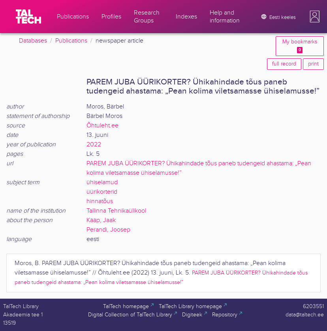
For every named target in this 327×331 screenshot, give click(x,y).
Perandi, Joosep (108, 230)
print (313, 64)
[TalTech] (28, 16)
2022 (93, 144)
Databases (33, 41)
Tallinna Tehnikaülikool (116, 211)
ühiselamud (102, 182)
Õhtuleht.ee (102, 125)
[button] (315, 16)
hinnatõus (99, 201)
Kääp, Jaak (101, 220)
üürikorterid (101, 192)
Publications (71, 41)
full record (284, 64)
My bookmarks (299, 46)
